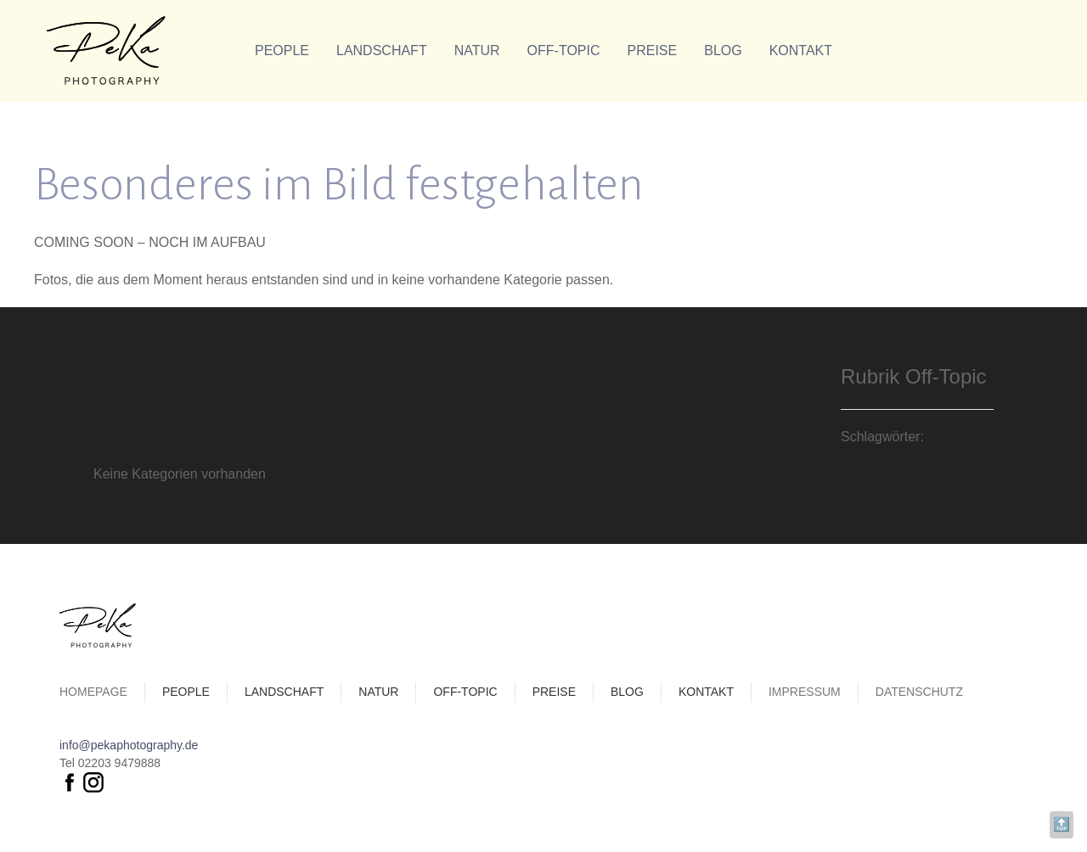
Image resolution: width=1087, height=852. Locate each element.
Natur (477, 50)
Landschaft (381, 50)
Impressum (805, 691)
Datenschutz (919, 691)
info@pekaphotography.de (128, 745)
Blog (722, 50)
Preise (653, 50)
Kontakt (800, 50)
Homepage (93, 691)
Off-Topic (563, 50)
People (282, 50)
